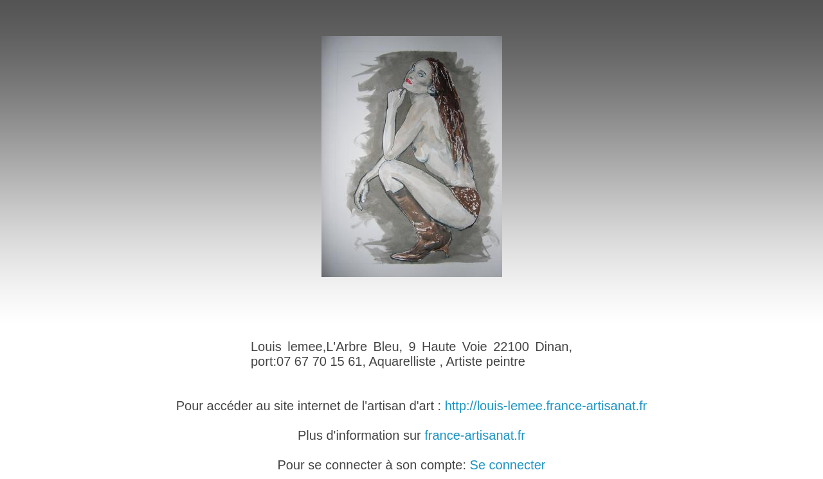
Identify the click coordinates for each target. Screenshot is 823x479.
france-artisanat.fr (474, 435)
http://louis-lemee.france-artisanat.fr (546, 406)
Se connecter (508, 465)
